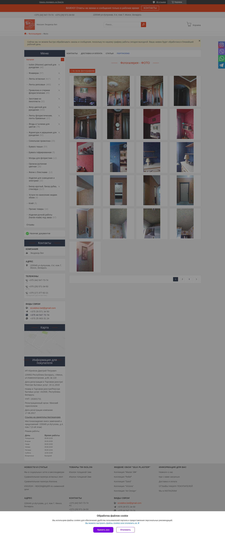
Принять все (103, 530)
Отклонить (125, 530)
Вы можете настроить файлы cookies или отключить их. (111, 523)
